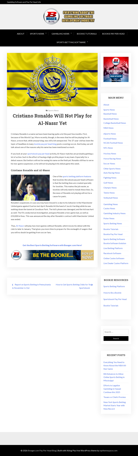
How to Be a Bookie (112, 292)
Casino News (109, 208)
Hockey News (109, 153)
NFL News (108, 148)
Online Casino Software (113, 258)
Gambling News (60, 33)
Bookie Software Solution (114, 243)
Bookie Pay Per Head (113, 33)
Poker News (108, 218)
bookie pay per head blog (45, 144)
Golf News (108, 182)
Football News (110, 138)
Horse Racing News (112, 158)
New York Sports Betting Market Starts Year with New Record (114, 405)
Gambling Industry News (114, 213)
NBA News (108, 128)
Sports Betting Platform (114, 286)
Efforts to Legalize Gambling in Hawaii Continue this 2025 (112, 388)
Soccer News (109, 163)
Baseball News (110, 113)
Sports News (37, 33)
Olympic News (110, 187)
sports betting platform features (76, 176)
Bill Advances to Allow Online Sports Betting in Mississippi (114, 377)
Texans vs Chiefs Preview (114, 397)
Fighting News (109, 177)
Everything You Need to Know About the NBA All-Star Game (114, 365)
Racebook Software (112, 253)
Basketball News (111, 119)
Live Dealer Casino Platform (115, 263)
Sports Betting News (112, 223)
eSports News (109, 133)
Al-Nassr (20, 225)
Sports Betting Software (71, 42)
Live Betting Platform (113, 248)
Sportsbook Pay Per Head (115, 299)
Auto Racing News (111, 172)
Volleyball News (110, 197)
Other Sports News (112, 168)
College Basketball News (114, 123)
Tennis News (109, 192)
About (20, 33)
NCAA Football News (113, 142)
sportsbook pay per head (38, 153)
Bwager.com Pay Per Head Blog (42, 450)
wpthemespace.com (108, 450)
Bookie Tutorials (87, 33)
